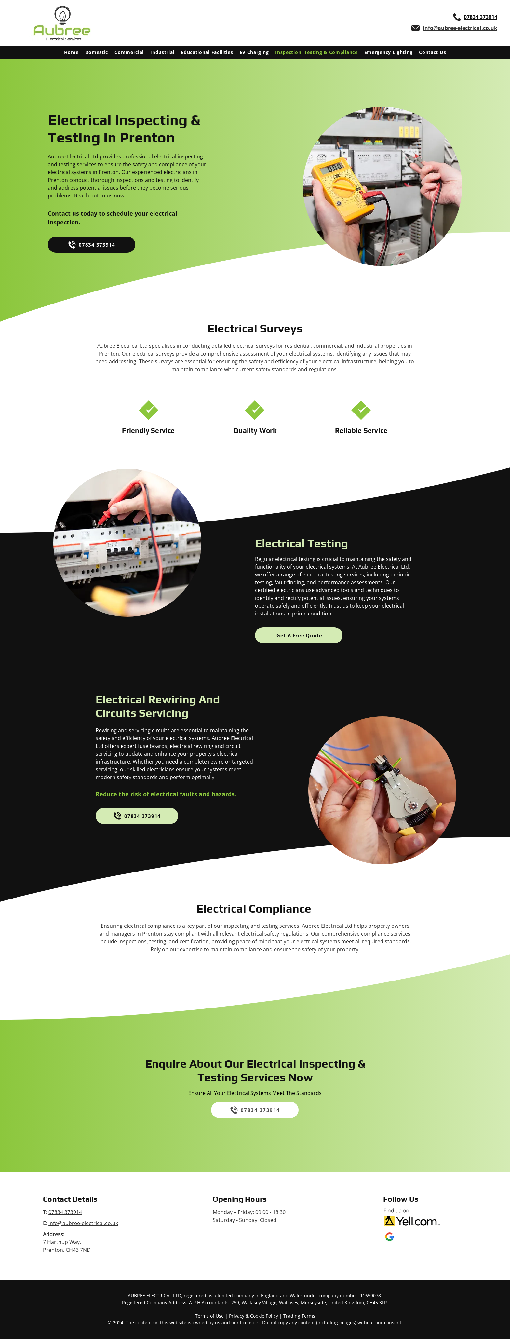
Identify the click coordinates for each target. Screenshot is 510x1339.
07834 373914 (65, 1212)
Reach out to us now (99, 195)
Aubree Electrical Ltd (73, 156)
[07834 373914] (91, 245)
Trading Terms (299, 1316)
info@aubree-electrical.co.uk (83, 1223)
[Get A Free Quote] (298, 635)
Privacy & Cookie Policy (253, 1316)
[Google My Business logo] (389, 1236)
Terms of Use (209, 1316)
